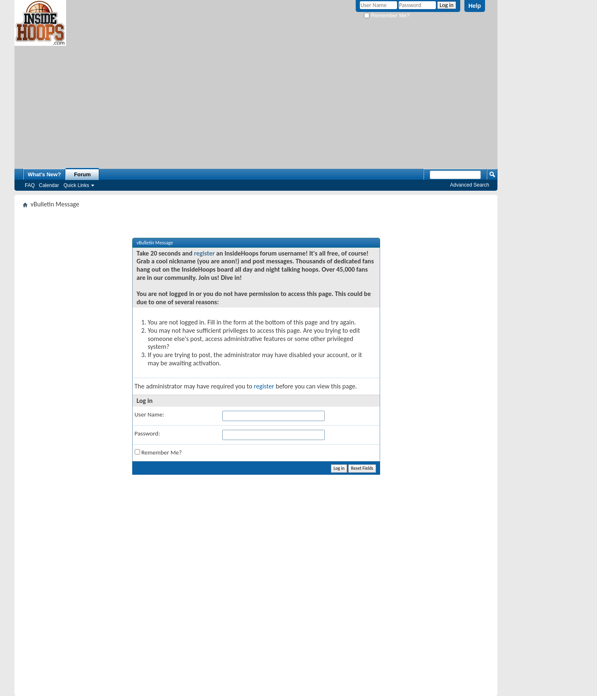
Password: (147, 433)
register (204, 253)
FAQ (30, 185)
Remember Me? (386, 15)
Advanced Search (469, 185)
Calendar (49, 185)
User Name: (149, 414)
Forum (82, 174)
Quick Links (76, 185)
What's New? (44, 174)
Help (475, 5)
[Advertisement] (255, 103)
